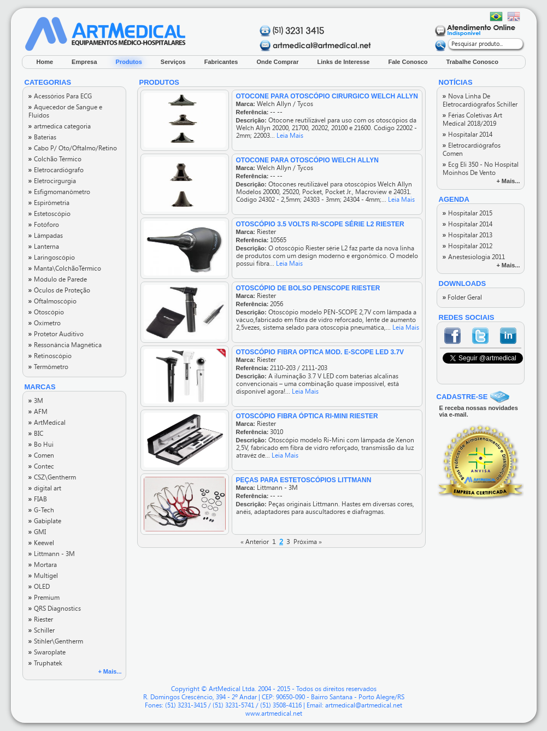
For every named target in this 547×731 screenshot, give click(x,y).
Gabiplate (44, 521)
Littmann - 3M (51, 554)
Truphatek (45, 663)
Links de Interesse (343, 62)
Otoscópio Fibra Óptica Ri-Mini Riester (307, 416)
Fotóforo (43, 225)
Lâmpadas (45, 235)
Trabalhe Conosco (472, 62)
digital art (44, 488)
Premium (44, 597)
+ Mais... (109, 671)
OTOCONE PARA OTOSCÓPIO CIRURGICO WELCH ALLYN (327, 96)
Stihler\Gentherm (55, 641)
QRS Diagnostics (54, 608)
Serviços (173, 62)
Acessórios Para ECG (60, 96)
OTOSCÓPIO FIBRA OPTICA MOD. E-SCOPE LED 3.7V (320, 352)
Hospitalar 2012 (467, 246)
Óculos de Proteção (59, 290)
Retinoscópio (50, 356)
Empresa (84, 62)
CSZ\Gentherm (52, 477)
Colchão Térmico (54, 159)
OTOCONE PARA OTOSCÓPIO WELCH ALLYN (307, 160)
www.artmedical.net (273, 713)
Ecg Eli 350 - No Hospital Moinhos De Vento (481, 169)
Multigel (43, 576)
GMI (37, 532)
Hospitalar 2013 (467, 235)
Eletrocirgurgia (52, 181)
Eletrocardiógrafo (56, 170)
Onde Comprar (277, 62)
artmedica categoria (59, 126)
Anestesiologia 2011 (474, 257)
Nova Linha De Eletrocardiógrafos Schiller (480, 100)
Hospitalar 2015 (467, 213)
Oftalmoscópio (52, 301)
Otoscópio (46, 312)
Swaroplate (47, 652)
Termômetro (48, 367)
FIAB (37, 499)
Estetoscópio (49, 214)
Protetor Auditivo (56, 334)
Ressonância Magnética (65, 345)
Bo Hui (41, 444)
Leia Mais (290, 135)
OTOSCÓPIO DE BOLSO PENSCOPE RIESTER (308, 288)
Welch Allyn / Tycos (285, 104)
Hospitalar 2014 (467, 134)
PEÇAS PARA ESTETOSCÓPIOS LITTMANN (304, 480)
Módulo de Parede (57, 279)
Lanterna (43, 246)
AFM (38, 412)
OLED (39, 586)
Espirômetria (48, 203)
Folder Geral (463, 297)
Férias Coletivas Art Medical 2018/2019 (472, 119)
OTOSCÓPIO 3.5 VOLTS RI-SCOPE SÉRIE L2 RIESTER (320, 224)
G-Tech (41, 510)
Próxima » (307, 542)
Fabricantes (221, 62)
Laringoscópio (51, 257)
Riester (40, 619)
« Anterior (254, 542)
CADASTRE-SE (462, 397)
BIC (35, 433)
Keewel (41, 543)
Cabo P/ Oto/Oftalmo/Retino (72, 148)
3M (35, 401)
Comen (41, 455)
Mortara (42, 565)
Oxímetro (44, 323)
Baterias (42, 137)
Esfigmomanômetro (59, 192)
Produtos (129, 62)
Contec (41, 466)
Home (45, 62)
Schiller (41, 630)
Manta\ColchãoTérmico (64, 268)
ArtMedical (47, 422)
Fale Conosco (407, 62)
